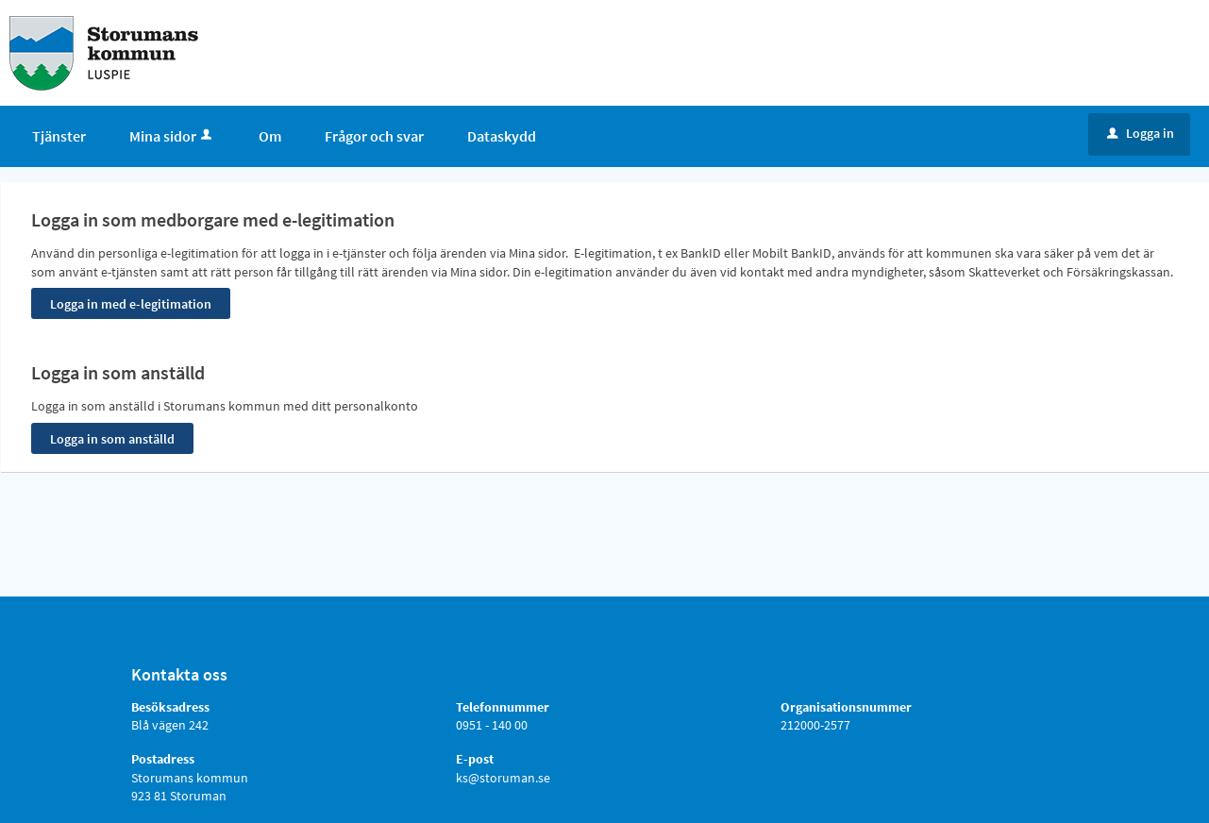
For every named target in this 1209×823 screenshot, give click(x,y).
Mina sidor (172, 135)
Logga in (1140, 133)
